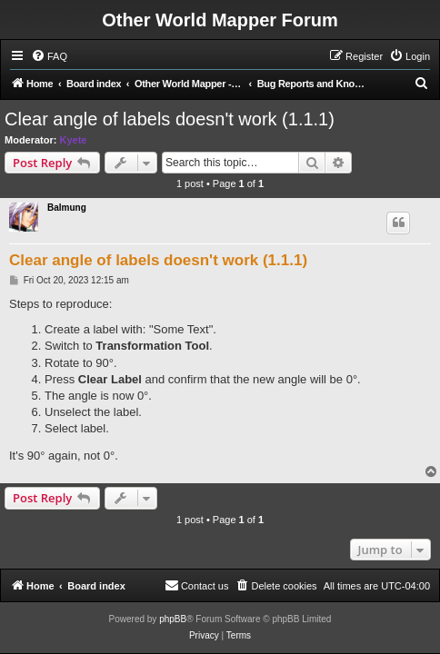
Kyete (73, 139)
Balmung (66, 208)
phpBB (172, 619)
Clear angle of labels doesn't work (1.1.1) (170, 119)
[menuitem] (49, 56)
